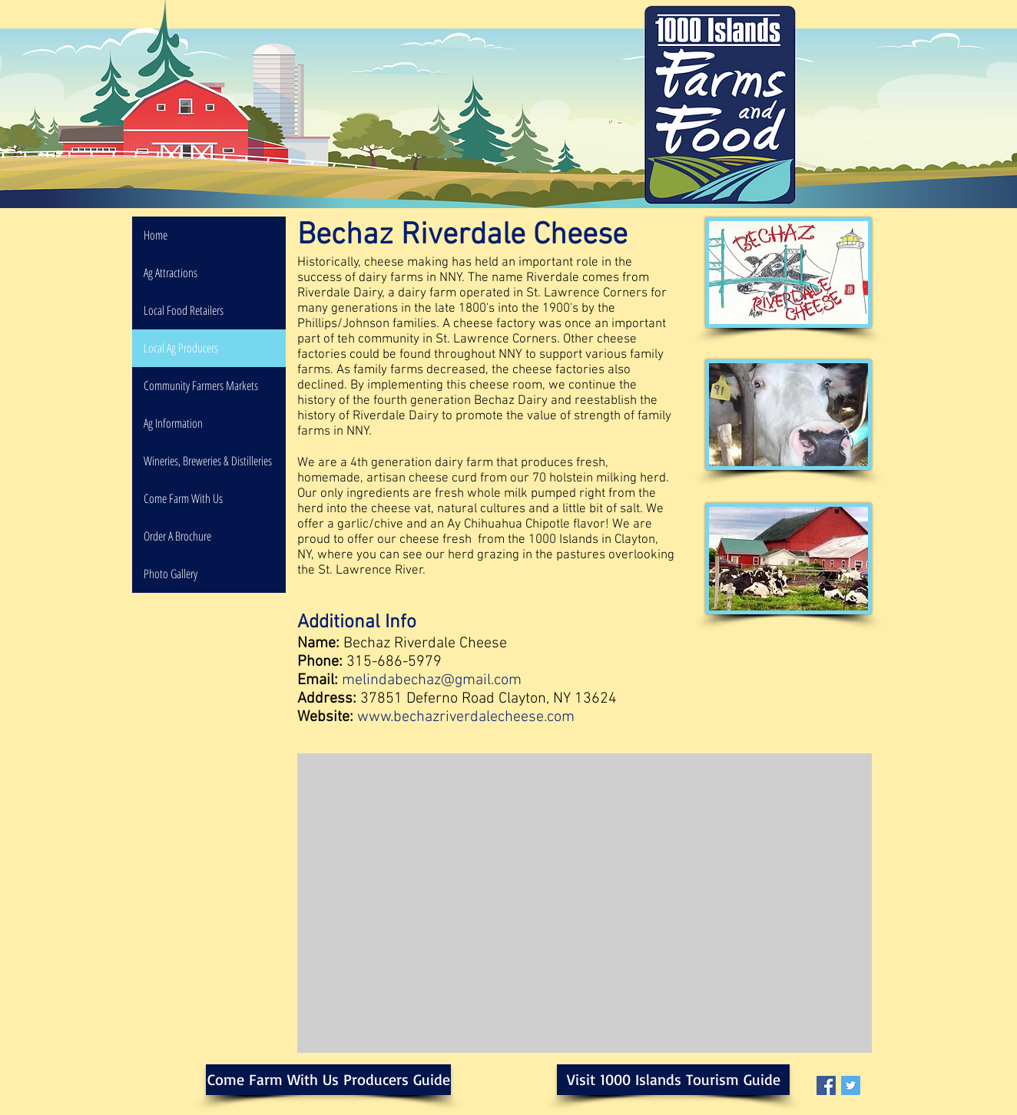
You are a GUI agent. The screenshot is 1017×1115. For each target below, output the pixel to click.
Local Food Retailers (184, 310)
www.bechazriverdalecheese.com (466, 717)
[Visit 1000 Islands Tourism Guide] (673, 1079)
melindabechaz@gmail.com (432, 680)
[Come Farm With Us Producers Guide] (328, 1079)
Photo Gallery (170, 573)
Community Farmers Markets (201, 385)
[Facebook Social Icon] (826, 1085)
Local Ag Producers (181, 347)
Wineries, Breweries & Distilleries (208, 460)
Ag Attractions (170, 272)
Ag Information (173, 423)
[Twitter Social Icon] (850, 1085)
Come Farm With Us (183, 498)
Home (155, 235)
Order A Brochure (177, 536)
